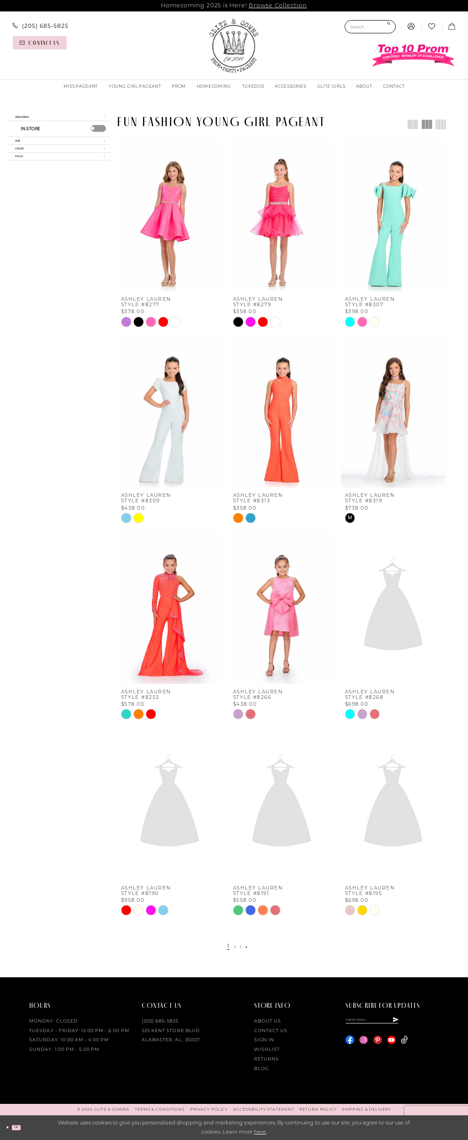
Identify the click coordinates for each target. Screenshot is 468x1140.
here (260, 1132)
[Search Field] (370, 26)
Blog (261, 1068)
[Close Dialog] (10, 1128)
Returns (266, 1058)
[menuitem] (40, 26)
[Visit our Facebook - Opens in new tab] (350, 1045)
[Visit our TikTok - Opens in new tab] (404, 1045)
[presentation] (98, 134)
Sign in (264, 1039)
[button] (411, 27)
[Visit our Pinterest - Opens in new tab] (377, 1045)
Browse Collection (278, 5)
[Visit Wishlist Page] (431, 27)
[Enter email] (393, 1022)
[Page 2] (233, 946)
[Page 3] (242, 946)
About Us (267, 1020)
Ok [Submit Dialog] (25, 1127)
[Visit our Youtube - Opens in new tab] (391, 1045)
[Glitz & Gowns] (234, 45)
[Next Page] (252, 946)
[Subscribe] (436, 1022)
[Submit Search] (389, 26)
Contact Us (270, 1030)
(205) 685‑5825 (160, 1020)
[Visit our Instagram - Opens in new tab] (363, 1045)
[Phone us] (40, 26)
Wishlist (267, 1049)
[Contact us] (40, 42)
